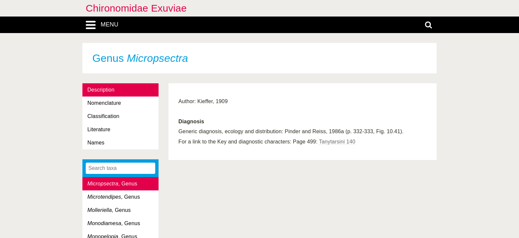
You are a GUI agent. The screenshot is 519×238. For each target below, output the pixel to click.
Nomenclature (104, 103)
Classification (103, 116)
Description (101, 90)
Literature (98, 129)
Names (95, 142)
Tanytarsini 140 (337, 141)
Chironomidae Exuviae (136, 8)
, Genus (112, 183)
